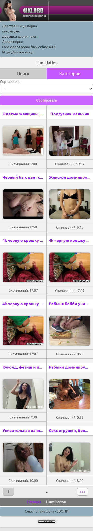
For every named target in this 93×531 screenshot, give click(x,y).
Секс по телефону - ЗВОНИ (46, 511)
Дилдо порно (12, 42)
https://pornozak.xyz (18, 52)
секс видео (11, 31)
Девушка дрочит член (19, 36)
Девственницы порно (19, 26)
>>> (83, 492)
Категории (69, 73)
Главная (34, 502)
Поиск (23, 73)
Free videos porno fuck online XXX (29, 47)
